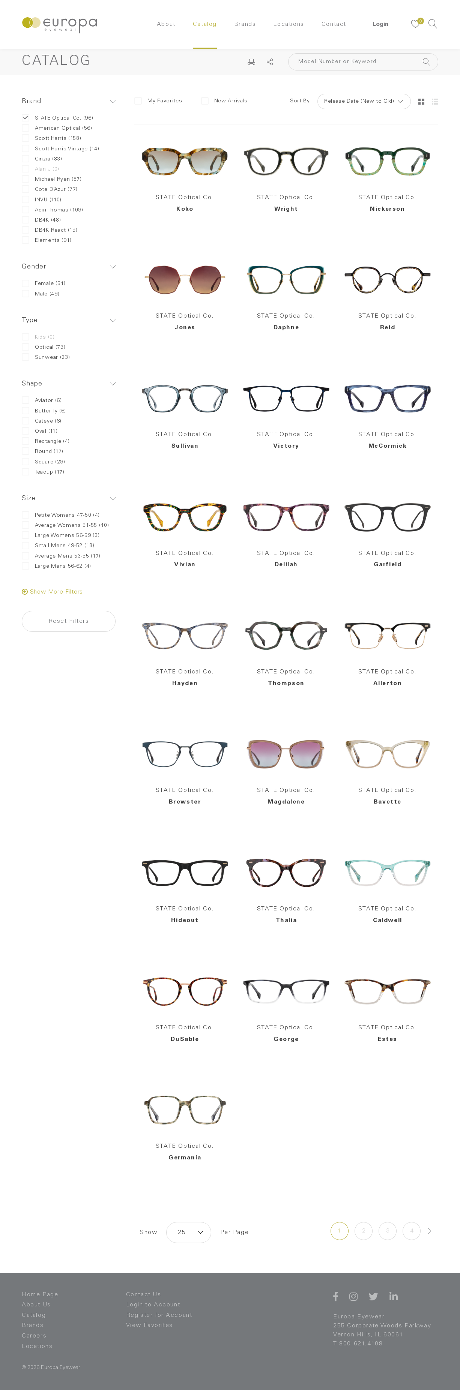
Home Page (40, 1295)
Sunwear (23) (46, 357)
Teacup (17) (43, 472)
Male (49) (40, 294)
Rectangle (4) (46, 441)
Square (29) (43, 462)
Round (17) (42, 451)
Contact (334, 24)
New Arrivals (224, 101)
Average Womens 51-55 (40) (65, 525)
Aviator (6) (42, 400)
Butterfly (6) (44, 411)
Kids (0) (38, 337)
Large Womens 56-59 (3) (60, 535)
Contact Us (143, 1295)
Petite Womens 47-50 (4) (61, 515)
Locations (288, 24)
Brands (245, 24)
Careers (34, 1336)
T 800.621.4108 (358, 1344)
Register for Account (159, 1315)
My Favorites (158, 101)
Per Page (234, 1233)
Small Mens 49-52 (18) (58, 546)
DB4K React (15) (50, 230)
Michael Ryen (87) (52, 179)
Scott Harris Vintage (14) (60, 149)
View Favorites (149, 1326)
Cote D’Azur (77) (50, 189)
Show (148, 1233)
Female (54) (44, 283)
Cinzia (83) (42, 159)
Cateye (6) (42, 421)
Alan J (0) (40, 169)
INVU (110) (42, 200)
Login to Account (153, 1305)
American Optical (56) (57, 128)
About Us (36, 1305)
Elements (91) (47, 240)
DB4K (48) (41, 220)
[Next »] (430, 1231)
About (166, 24)
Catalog (205, 24)
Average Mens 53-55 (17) (61, 556)
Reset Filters (68, 621)
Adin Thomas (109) (52, 210)
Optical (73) (43, 347)
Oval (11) (39, 431)
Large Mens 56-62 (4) (56, 566)
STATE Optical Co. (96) (57, 118)
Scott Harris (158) (51, 138)
